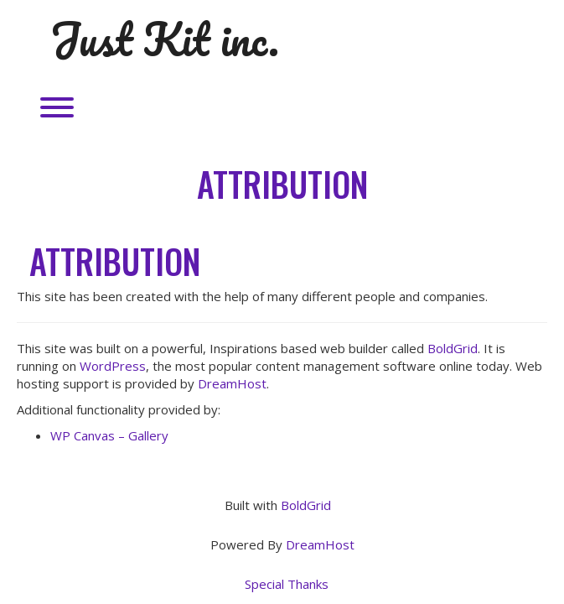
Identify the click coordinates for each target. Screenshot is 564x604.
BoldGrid (452, 348)
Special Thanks (287, 583)
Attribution (282, 184)
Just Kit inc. (164, 39)
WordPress (113, 365)
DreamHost (232, 383)
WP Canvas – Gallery (109, 435)
